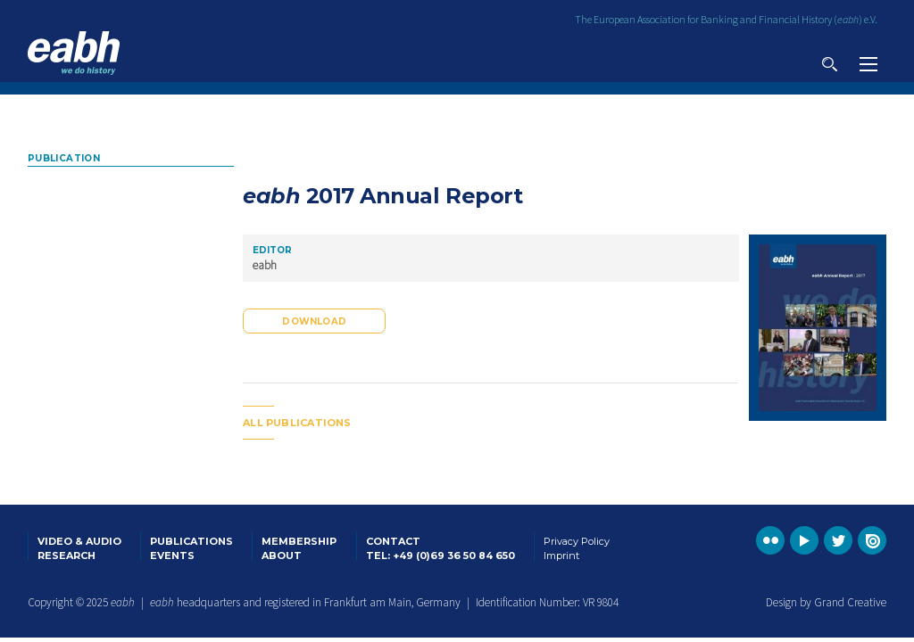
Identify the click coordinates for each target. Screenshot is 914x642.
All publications (297, 422)
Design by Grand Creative (826, 602)
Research (66, 555)
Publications (191, 541)
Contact (393, 541)
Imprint (561, 555)
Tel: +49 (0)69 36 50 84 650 (440, 555)
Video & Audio (79, 541)
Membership (299, 541)
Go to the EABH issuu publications (872, 540)
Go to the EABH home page (74, 53)
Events (172, 555)
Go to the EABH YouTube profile (804, 540)
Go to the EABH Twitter (838, 540)
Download (314, 321)
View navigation (868, 64)
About (282, 555)
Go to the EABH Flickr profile (770, 540)
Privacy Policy (577, 541)
